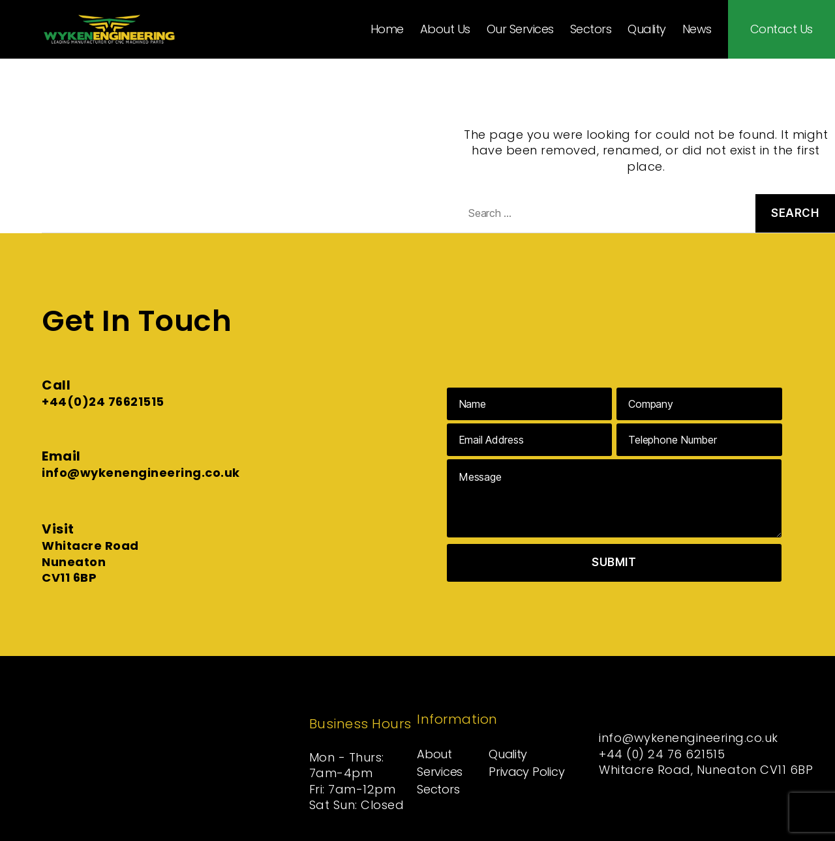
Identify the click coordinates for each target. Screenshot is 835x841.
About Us (445, 29)
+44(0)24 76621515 (103, 401)
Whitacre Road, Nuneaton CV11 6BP (706, 770)
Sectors (591, 29)
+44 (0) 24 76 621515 (662, 754)
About (434, 754)
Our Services (520, 29)
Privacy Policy (526, 771)
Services (440, 771)
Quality (647, 29)
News (697, 29)
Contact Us (781, 29)
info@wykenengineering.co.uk (141, 472)
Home (387, 29)
